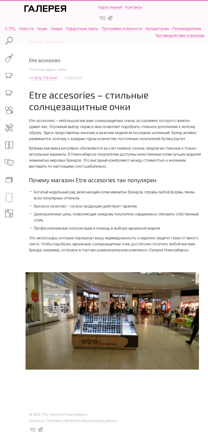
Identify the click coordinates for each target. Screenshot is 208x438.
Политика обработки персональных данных (81, 421)
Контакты (134, 7)
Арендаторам (157, 28)
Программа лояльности (122, 28)
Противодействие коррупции (180, 35)
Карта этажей (110, 7)
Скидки (56, 28)
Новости (26, 28)
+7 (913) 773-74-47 (43, 78)
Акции (42, 28)
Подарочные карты (82, 28)
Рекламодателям (186, 28)
